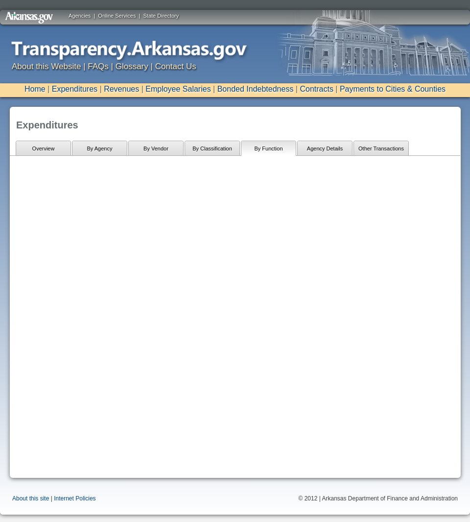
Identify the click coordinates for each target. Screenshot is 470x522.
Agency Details (325, 148)
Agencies (80, 16)
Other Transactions (381, 148)
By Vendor (155, 148)
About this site (30, 498)
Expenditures (74, 89)
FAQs (98, 66)
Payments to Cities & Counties (393, 89)
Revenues (121, 89)
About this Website (46, 66)
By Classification (212, 148)
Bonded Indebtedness (255, 89)
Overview (43, 148)
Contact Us (175, 66)
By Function (268, 148)
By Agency (100, 148)
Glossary (132, 66)
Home (35, 89)
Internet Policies (74, 498)
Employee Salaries (178, 89)
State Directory (161, 16)
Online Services (117, 16)
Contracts (316, 89)
